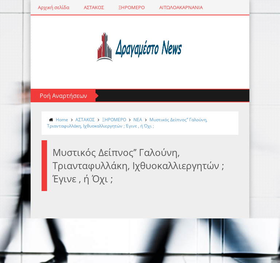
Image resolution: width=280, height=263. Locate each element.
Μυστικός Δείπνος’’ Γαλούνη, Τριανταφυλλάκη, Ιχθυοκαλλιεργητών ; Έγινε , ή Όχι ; (127, 123)
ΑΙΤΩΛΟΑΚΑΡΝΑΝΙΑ (181, 7)
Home (62, 120)
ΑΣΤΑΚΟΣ (94, 7)
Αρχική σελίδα (53, 7)
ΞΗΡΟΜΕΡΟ (131, 7)
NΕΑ (137, 120)
